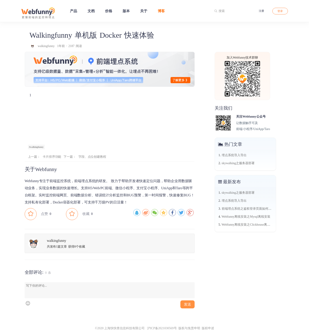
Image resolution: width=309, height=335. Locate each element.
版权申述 (208, 328)
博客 (161, 11)
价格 (108, 11)
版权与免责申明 (189, 328)
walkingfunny (47, 46)
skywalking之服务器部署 (238, 163)
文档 (91, 11)
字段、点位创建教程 (92, 156)
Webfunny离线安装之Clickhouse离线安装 (248, 224)
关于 (143, 11)
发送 (187, 304)
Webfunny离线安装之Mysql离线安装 (245, 216)
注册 (261, 10)
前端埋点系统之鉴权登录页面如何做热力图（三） (256, 208)
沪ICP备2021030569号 (161, 328)
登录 (280, 11)
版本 (126, 11)
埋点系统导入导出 (234, 155)
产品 (73, 11)
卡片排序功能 (52, 156)
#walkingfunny (36, 147)
